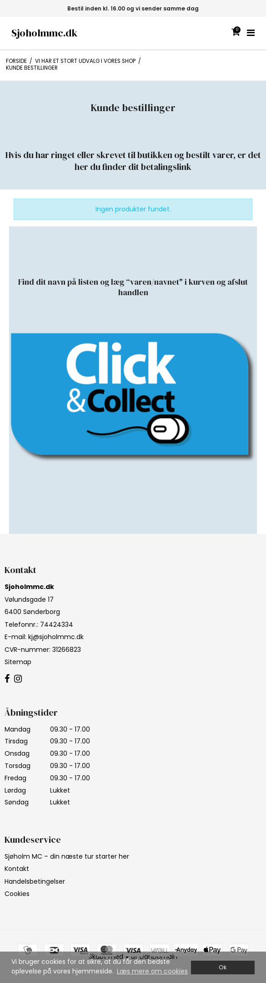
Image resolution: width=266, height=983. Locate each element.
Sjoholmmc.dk (44, 33)
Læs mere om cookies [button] (152, 971)
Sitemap (18, 661)
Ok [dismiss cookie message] (222, 967)
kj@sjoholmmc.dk (56, 636)
